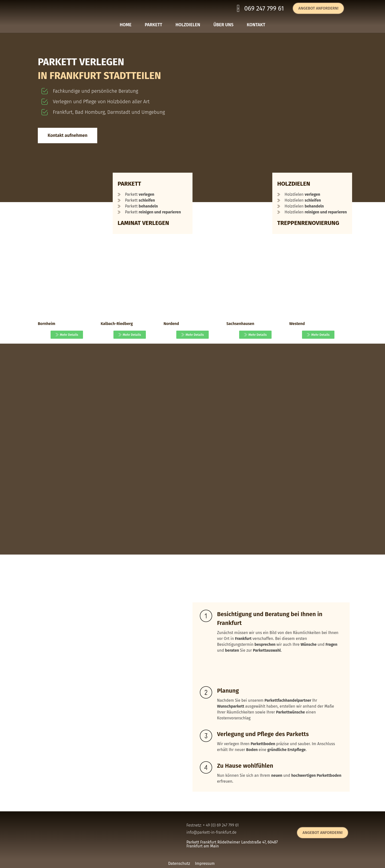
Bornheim (46, 323)
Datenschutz (179, 863)
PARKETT (153, 24)
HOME (126, 24)
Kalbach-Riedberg (117, 323)
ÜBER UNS (223, 24)
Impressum (205, 863)
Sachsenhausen (240, 323)
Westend (297, 323)
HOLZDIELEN (188, 24)
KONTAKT (256, 24)
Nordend (171, 323)
